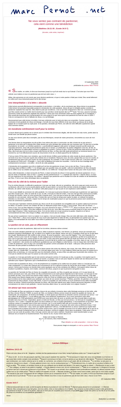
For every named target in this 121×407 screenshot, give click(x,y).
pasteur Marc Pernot (91, 85)
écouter (45, 32)
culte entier (53, 32)
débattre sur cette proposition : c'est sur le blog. (81, 322)
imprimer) (61, 32)
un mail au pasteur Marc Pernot (87, 325)
